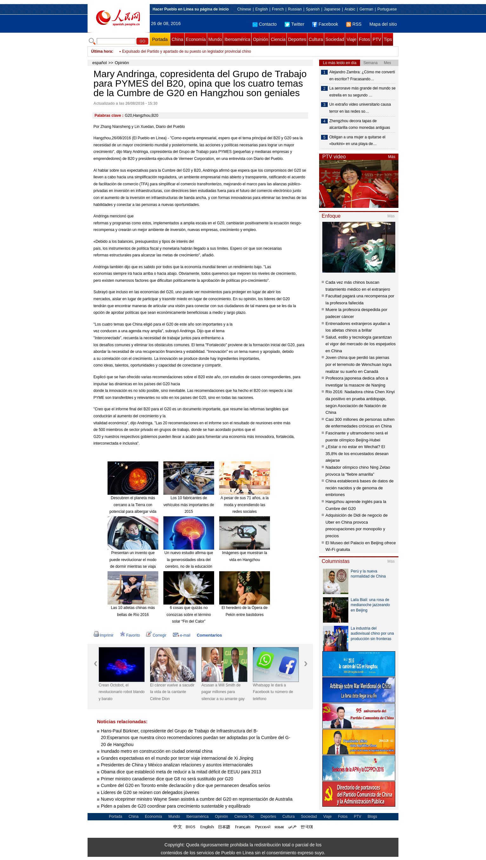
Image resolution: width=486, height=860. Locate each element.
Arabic (350, 9)
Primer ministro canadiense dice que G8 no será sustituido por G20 (167, 778)
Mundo (215, 39)
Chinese (244, 9)
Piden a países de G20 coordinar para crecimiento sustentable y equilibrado (176, 806)
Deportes (297, 39)
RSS (354, 24)
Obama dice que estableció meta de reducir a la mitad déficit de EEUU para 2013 (181, 771)
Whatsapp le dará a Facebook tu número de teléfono (273, 692)
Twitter (294, 24)
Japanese (332, 9)
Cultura (316, 39)
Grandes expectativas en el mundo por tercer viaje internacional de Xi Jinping (177, 758)
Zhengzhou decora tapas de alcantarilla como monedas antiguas (359, 124)
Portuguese (387, 9)
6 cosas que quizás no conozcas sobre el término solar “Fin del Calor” (189, 614)
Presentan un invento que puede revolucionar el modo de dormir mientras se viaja (132, 560)
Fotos (364, 39)
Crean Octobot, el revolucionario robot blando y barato (122, 692)
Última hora (101, 51)
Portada (159, 39)
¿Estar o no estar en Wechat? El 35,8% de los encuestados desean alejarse (357, 453)
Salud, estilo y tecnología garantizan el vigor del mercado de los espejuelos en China (360, 344)
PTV (376, 39)
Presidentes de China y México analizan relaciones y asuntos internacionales (177, 764)
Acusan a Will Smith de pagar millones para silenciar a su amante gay (223, 692)
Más (391, 157)
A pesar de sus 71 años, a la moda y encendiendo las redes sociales (244, 505)
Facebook (325, 24)
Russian (295, 9)
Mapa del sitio (383, 24)
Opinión (260, 39)
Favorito (130, 635)
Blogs (372, 816)
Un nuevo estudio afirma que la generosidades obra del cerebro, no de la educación (188, 560)
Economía (196, 39)
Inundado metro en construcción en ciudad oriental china (157, 751)
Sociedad (334, 39)
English (261, 9)
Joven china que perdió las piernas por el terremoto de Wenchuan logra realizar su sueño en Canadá (358, 364)
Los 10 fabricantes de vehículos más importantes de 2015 (188, 505)
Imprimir (104, 635)
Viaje (351, 39)
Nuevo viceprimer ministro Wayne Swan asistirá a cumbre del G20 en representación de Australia (197, 799)
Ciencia (278, 39)
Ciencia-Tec (244, 816)
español (99, 62)
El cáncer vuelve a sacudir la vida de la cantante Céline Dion (172, 692)
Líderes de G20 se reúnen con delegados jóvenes (150, 792)
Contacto (265, 24)
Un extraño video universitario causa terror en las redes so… (360, 108)
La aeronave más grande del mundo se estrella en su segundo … (362, 91)
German (366, 9)
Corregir (156, 635)
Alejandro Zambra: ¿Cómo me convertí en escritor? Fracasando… (362, 75)
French (278, 9)
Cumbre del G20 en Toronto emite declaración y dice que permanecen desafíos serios (186, 785)
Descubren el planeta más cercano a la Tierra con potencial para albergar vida (132, 505)
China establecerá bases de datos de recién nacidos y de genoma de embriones (359, 488)
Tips (388, 39)
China (177, 39)
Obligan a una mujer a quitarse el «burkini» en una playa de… (357, 140)
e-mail (182, 635)
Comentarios (209, 635)
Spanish (312, 9)
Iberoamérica (237, 39)
